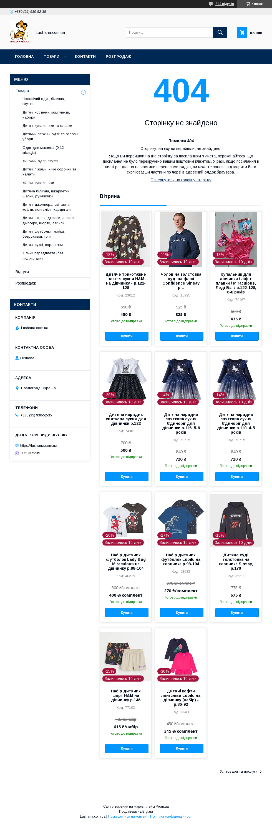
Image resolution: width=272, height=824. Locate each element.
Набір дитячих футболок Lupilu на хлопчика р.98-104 (180, 559)
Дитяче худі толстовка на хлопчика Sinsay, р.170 (236, 562)
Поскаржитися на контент (128, 816)
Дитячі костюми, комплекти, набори (46, 114)
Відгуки (22, 272)
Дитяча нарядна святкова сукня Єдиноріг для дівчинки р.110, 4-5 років (236, 423)
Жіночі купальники (38, 183)
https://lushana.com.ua (38, 445)
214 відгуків (224, 4)
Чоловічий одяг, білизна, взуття (43, 101)
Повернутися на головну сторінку (181, 180)
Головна (24, 56)
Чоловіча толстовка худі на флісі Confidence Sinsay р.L (181, 281)
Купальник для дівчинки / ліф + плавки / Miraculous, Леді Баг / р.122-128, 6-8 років (235, 283)
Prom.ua (162, 806)
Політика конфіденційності (171, 816)
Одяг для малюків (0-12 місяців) (43, 150)
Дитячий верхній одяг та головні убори (50, 136)
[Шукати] (220, 32)
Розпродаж (118, 56)
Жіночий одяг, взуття (40, 161)
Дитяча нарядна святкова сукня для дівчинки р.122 (126, 419)
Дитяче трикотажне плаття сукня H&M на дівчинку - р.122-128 (125, 281)
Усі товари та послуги (239, 771)
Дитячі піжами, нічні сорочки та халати (49, 171)
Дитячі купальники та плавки (47, 126)
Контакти (85, 56)
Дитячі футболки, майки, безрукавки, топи (43, 233)
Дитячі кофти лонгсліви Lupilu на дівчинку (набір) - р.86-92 (180, 698)
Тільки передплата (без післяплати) (42, 255)
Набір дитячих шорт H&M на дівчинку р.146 (126, 695)
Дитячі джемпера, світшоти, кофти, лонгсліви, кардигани (47, 207)
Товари (51, 56)
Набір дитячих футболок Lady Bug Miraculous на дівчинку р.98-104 (126, 562)
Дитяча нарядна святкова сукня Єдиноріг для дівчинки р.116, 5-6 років (181, 423)
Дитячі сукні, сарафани (42, 245)
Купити (127, 336)
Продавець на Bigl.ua (136, 811)
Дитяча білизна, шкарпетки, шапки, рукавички (46, 193)
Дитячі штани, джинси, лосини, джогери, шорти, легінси (48, 220)
